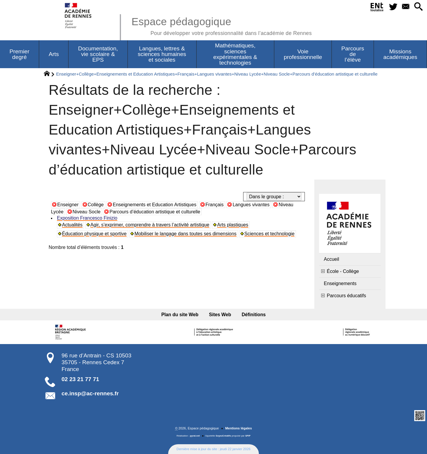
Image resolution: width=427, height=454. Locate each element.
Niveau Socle (87, 211)
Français (214, 204)
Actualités (72, 224)
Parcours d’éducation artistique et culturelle (154, 211)
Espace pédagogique (221, 25)
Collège (96, 204)
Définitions (254, 314)
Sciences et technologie (269, 233)
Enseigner (68, 204)
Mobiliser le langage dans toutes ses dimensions (185, 233)
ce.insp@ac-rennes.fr (90, 393)
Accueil (331, 259)
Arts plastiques (232, 224)
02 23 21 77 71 (80, 379)
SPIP (248, 435)
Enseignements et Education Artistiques (154, 204)
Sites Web (220, 314)
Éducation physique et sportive (94, 233)
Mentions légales (238, 428)
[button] (418, 7)
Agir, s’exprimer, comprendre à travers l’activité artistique (149, 224)
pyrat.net (195, 435)
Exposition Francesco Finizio (87, 217)
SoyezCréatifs (223, 435)
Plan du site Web (179, 314)
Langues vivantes (251, 204)
